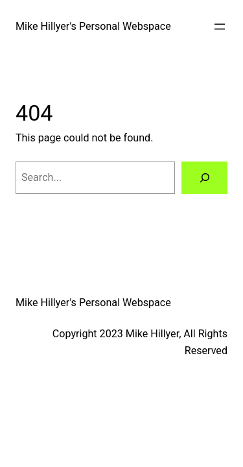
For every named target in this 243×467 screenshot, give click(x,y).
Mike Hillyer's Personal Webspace (93, 26)
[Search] (204, 178)
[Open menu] (219, 26)
